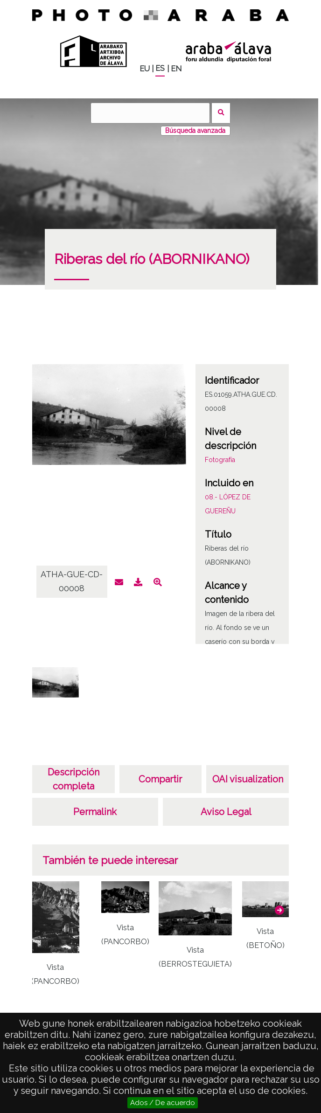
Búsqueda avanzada (195, 130)
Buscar (220, 113)
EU (145, 68)
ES (160, 68)
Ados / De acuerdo (162, 1103)
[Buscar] (150, 113)
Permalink (95, 811)
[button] (279, 910)
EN (176, 68)
